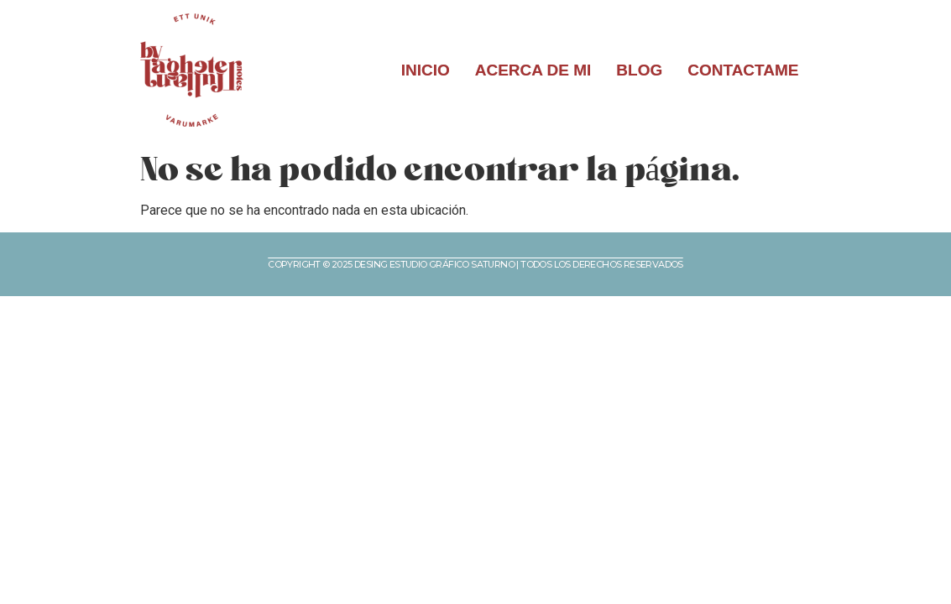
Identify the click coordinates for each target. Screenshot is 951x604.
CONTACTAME (742, 70)
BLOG (639, 70)
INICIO (425, 70)
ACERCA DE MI (533, 70)
